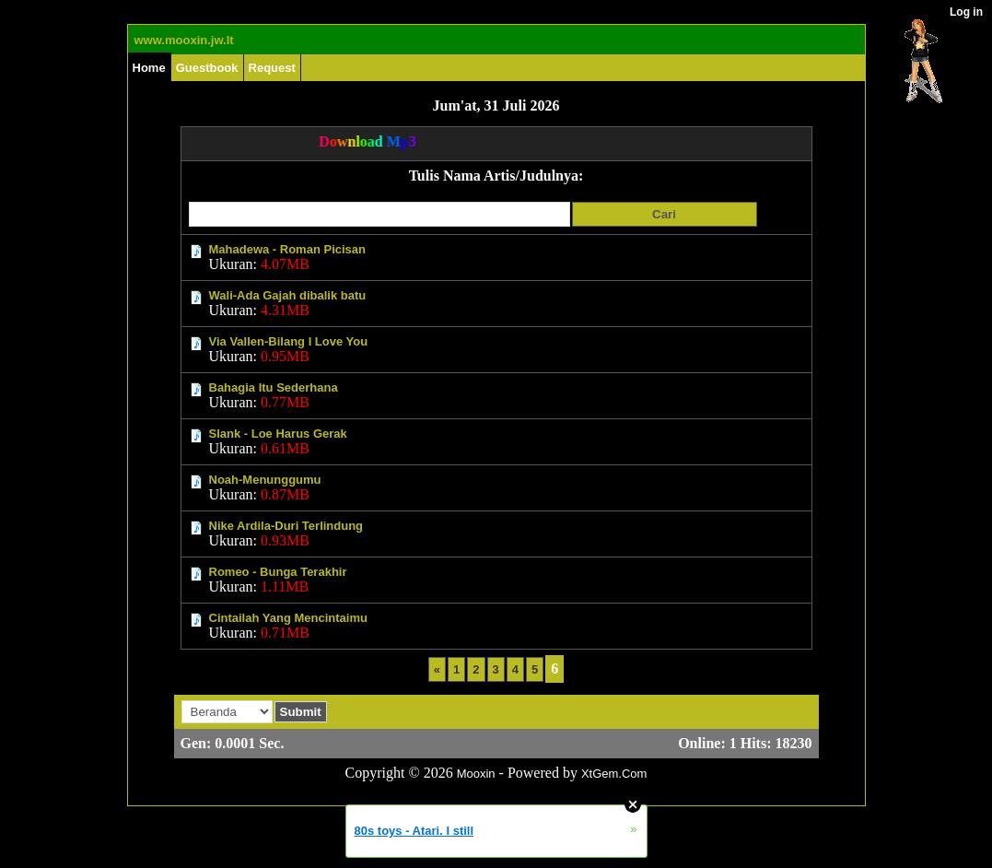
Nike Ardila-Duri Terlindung (286, 526)
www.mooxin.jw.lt (184, 40)
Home (149, 68)
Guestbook (207, 68)
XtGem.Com (614, 773)
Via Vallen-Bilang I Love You (288, 341)
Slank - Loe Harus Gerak (278, 433)
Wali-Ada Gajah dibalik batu (288, 295)
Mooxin (476, 773)
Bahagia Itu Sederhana (273, 387)
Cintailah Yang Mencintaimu (288, 618)
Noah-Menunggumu (265, 480)
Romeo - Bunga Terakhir (278, 572)
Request (272, 68)
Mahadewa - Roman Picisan (288, 249)
